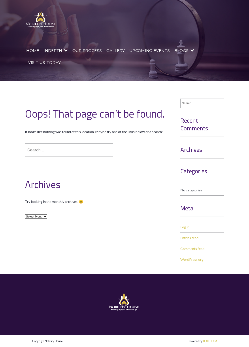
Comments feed (192, 248)
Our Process (87, 50)
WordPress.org (192, 259)
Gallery (115, 50)
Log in (184, 227)
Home (32, 50)
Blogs (181, 50)
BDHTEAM (210, 341)
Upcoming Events (149, 50)
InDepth (53, 50)
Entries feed (189, 238)
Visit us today (44, 62)
